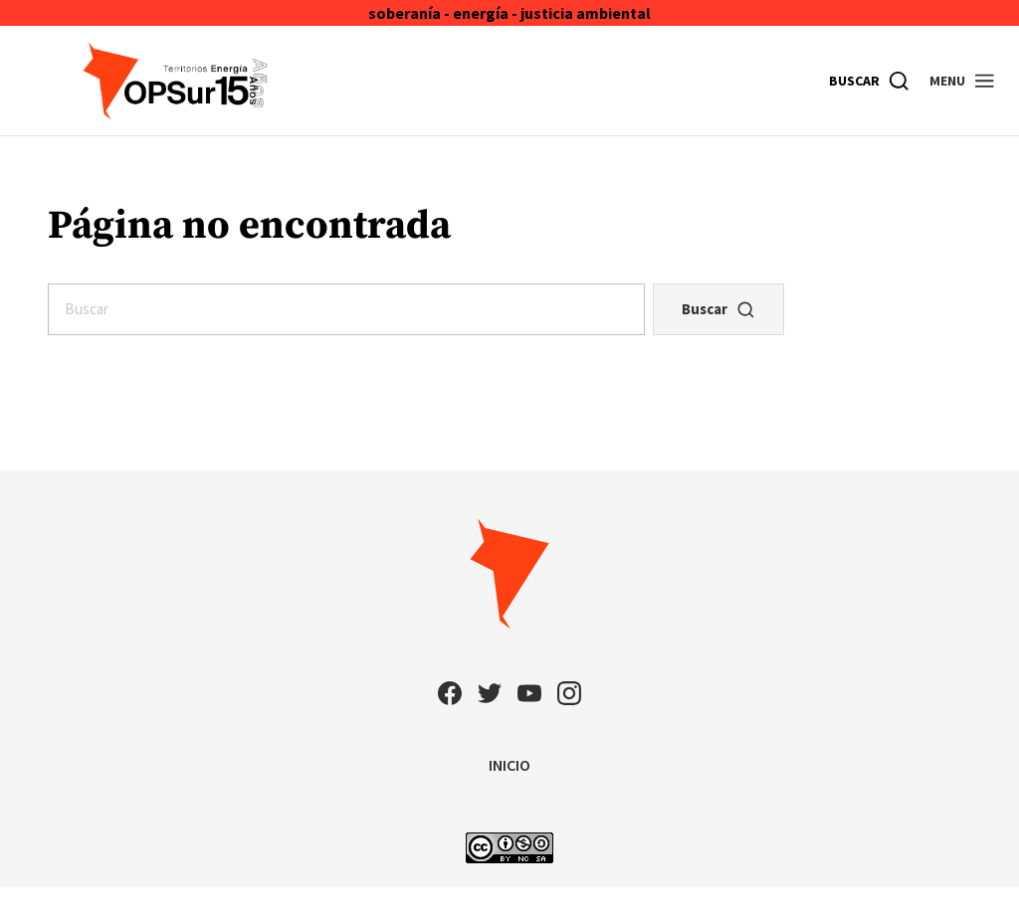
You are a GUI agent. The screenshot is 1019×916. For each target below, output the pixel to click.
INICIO (509, 765)
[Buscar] (869, 80)
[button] (962, 80)
